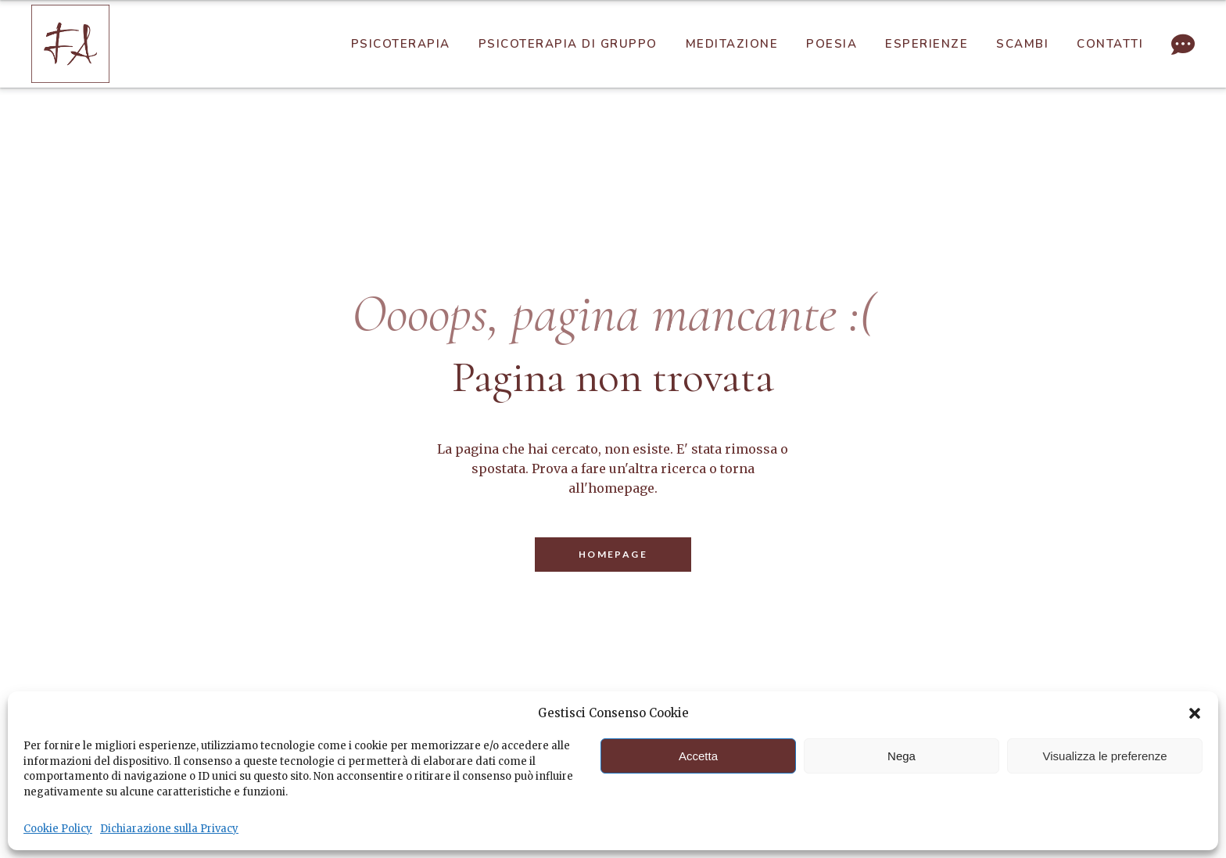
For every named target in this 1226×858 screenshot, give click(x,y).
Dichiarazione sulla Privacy (169, 828)
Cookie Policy (57, 828)
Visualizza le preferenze (1105, 756)
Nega (901, 756)
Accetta (698, 756)
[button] (1195, 713)
